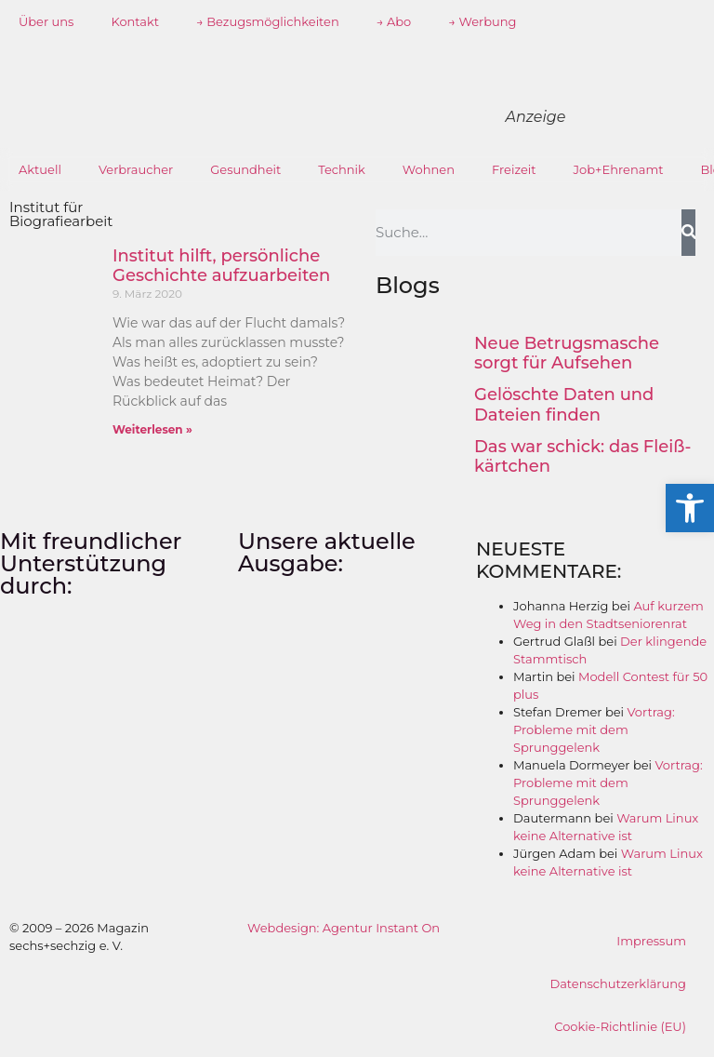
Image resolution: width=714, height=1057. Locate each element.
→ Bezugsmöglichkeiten (267, 21)
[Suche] (688, 232)
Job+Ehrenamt (619, 169)
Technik (341, 169)
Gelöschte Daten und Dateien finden (564, 404)
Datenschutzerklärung (617, 983)
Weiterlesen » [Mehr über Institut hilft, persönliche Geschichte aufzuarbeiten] (152, 429)
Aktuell (40, 169)
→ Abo (394, 21)
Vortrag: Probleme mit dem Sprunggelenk (594, 729)
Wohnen (429, 169)
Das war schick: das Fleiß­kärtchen (582, 456)
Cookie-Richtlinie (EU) (620, 1026)
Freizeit (514, 169)
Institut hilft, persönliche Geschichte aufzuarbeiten (221, 266)
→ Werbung (482, 21)
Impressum (651, 940)
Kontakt (135, 21)
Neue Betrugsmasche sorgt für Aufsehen (566, 353)
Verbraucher (136, 169)
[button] (690, 508)
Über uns (46, 21)
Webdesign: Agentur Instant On (343, 927)
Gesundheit (245, 169)
